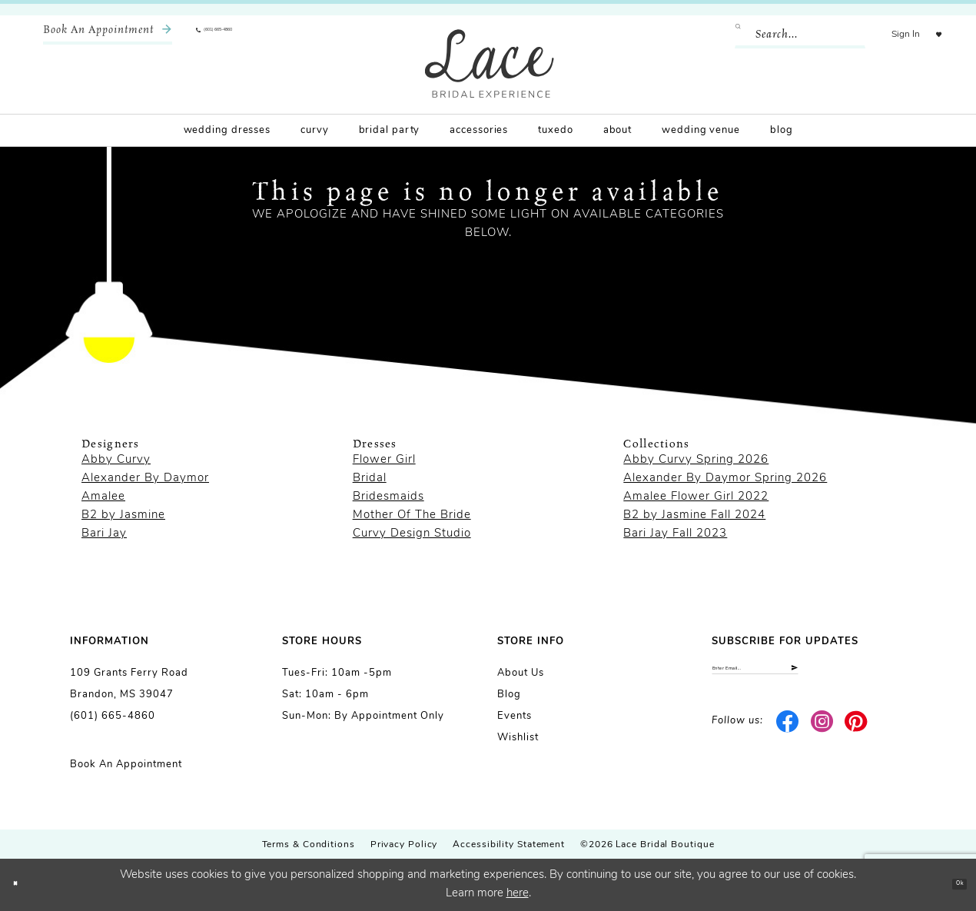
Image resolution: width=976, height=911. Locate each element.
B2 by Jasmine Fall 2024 (694, 515)
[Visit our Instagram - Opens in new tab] (822, 736)
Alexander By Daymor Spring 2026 (725, 478)
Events (514, 716)
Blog (509, 695)
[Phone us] (243, 34)
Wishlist (518, 738)
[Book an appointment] (107, 34)
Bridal (370, 478)
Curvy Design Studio (412, 534)
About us (520, 673)
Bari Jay (104, 534)
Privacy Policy (404, 844)
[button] (885, 34)
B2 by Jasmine (123, 515)
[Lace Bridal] (489, 63)
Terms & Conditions (308, 844)
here (517, 893)
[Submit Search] (725, 34)
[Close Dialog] (23, 884)
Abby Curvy (116, 460)
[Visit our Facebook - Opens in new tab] (788, 736)
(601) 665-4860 (112, 716)
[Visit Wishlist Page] (929, 34)
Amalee (103, 497)
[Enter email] (809, 676)
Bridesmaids (388, 497)
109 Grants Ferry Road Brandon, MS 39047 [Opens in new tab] (129, 684)
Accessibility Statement (509, 844)
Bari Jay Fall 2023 (675, 534)
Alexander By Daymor (145, 478)
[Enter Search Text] (780, 34)
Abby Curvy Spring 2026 (696, 460)
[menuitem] (107, 34)
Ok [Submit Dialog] (950, 884)
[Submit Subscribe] (892, 676)
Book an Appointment (126, 765)
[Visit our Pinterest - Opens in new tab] (856, 736)
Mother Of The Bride (412, 515)
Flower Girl (384, 460)
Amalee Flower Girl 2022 (696, 497)
